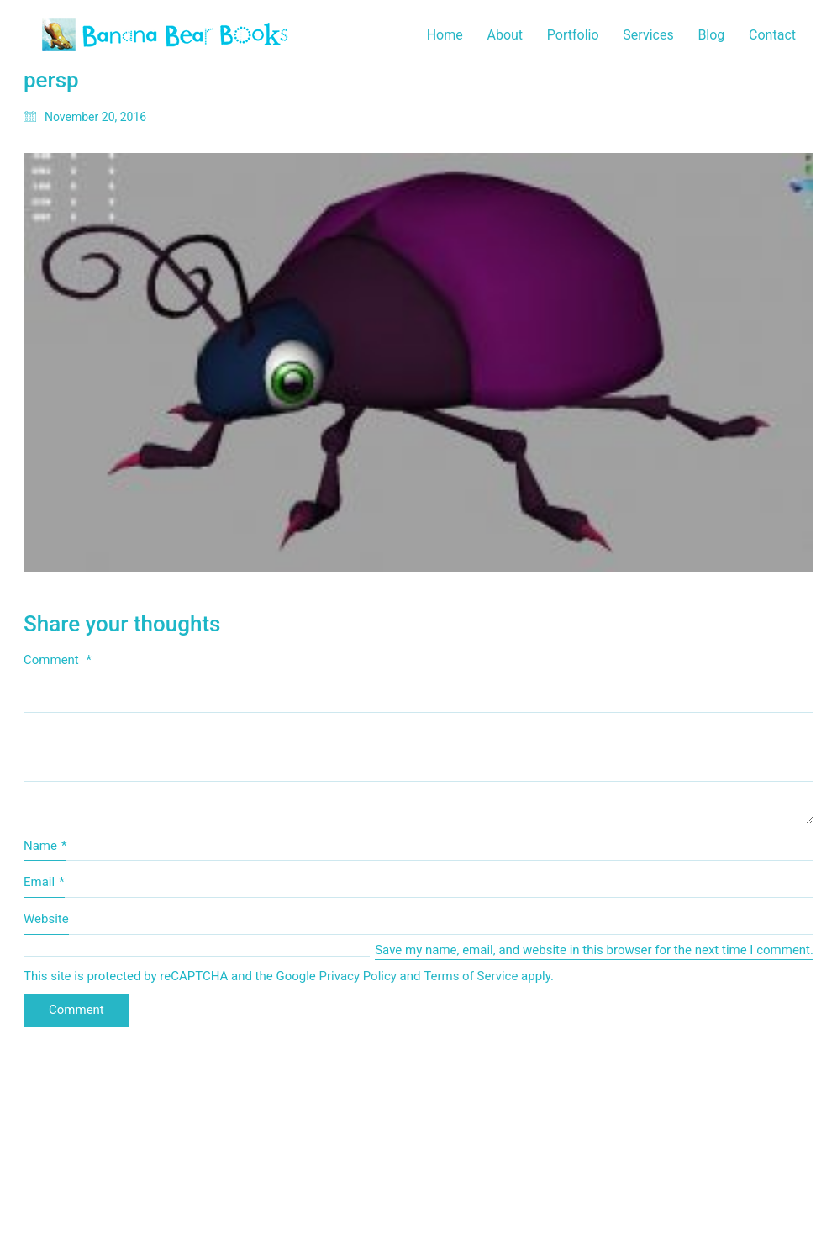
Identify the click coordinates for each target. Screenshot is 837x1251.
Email (44, 882)
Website (46, 918)
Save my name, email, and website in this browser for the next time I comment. (594, 950)
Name (45, 846)
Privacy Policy (358, 976)
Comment (58, 660)
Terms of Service (471, 976)
